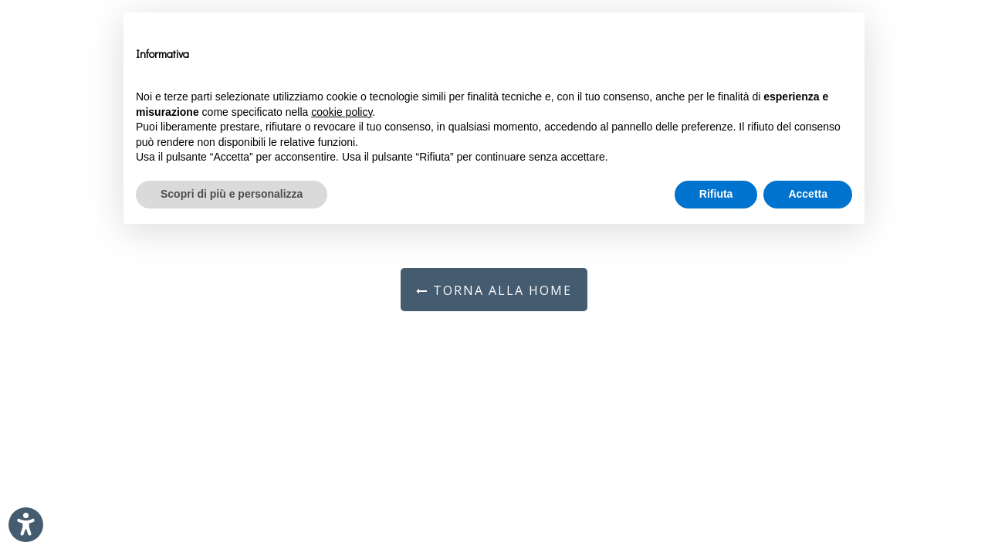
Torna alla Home (494, 290)
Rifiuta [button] (716, 194)
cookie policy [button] (341, 112)
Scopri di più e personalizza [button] (232, 194)
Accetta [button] (807, 194)
